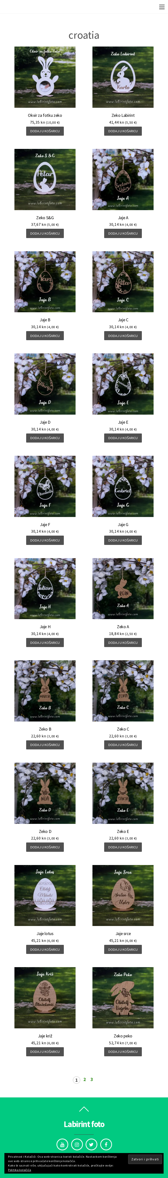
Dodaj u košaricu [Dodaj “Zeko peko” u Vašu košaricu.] (123, 1051)
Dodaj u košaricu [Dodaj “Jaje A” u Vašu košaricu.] (123, 233)
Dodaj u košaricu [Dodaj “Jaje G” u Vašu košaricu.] (123, 540)
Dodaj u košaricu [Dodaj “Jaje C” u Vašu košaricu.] (123, 336)
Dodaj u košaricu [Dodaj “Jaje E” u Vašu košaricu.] (123, 438)
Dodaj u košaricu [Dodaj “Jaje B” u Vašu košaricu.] (45, 336)
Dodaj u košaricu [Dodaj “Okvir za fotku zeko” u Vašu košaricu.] (45, 131)
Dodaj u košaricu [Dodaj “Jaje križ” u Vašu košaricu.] (45, 1051)
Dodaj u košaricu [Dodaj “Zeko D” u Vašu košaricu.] (45, 847)
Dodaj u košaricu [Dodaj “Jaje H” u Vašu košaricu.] (45, 642)
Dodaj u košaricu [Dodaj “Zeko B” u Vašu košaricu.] (45, 745)
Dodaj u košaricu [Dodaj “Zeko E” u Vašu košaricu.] (123, 847)
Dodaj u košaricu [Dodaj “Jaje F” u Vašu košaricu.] (45, 540)
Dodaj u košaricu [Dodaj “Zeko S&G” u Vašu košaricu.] (45, 233)
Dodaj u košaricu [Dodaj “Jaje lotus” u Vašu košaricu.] (45, 949)
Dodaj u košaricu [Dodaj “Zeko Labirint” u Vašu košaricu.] (123, 131)
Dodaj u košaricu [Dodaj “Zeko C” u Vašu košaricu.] (123, 745)
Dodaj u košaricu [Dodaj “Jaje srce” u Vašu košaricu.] (123, 949)
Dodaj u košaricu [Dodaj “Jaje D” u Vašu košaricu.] (45, 438)
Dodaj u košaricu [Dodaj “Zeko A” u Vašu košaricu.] (123, 642)
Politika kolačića (19, 1170)
